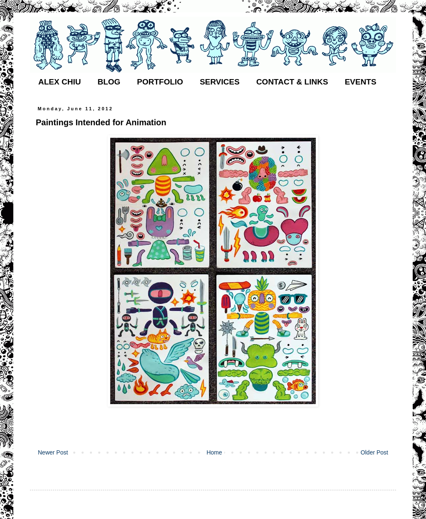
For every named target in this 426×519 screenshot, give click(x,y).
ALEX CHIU (59, 81)
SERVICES (220, 81)
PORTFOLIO (160, 81)
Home (214, 452)
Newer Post (53, 452)
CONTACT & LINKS (292, 81)
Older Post (374, 452)
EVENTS (360, 81)
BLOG (108, 81)
